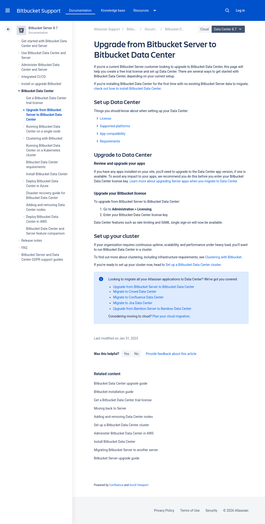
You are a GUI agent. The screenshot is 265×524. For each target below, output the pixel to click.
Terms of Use (190, 510)
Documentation (80, 10)
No (137, 354)
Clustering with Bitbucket (44, 138)
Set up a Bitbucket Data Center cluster (193, 265)
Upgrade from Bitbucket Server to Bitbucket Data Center (44, 114)
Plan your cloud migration (171, 316)
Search (227, 10)
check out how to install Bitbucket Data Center (127, 88)
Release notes (31, 240)
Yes (126, 354)
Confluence (116, 485)
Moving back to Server (110, 408)
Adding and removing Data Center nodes (123, 417)
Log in (240, 10)
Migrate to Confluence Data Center (138, 297)
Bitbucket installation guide (114, 392)
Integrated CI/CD (33, 77)
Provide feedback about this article (171, 354)
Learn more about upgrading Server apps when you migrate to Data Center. (184, 181)
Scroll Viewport (138, 485)
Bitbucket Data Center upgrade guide (120, 383)
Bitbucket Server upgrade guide (116, 458)
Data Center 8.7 (229, 29)
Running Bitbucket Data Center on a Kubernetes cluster (43, 150)
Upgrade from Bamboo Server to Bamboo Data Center (152, 309)
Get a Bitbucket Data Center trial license (123, 400)
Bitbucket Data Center (37, 91)
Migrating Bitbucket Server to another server (126, 450)
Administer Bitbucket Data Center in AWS (124, 433)
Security (211, 510)
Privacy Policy (164, 510)
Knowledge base (113, 10)
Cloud (204, 29)
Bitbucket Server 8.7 (43, 28)
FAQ (24, 248)
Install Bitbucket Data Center (47, 174)
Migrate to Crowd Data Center (134, 291)
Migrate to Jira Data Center (132, 303)
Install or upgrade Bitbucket (41, 84)
